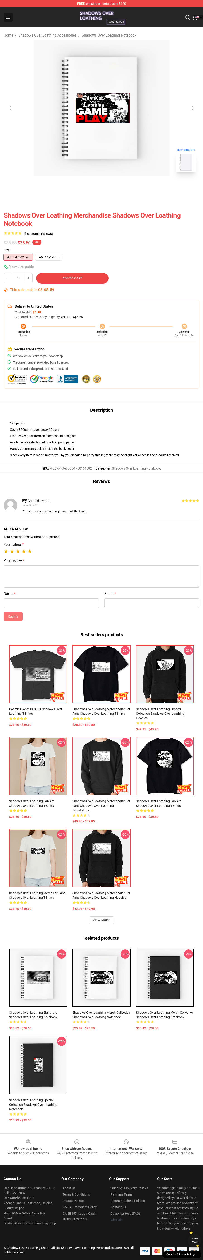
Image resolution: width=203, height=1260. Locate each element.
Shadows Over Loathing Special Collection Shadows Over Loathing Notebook (33, 1104)
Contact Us (118, 1207)
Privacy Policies (73, 1201)
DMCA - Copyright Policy (80, 1207)
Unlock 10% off (194, 1240)
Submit (13, 616)
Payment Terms (121, 1194)
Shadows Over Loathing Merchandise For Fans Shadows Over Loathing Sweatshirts (101, 805)
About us (69, 1188)
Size (7, 250)
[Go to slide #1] (90, 186)
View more (101, 920)
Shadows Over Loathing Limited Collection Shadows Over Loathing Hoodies (160, 713)
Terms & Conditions (76, 1194)
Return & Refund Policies (127, 1201)
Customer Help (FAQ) (125, 1213)
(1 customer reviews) (38, 233)
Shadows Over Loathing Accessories (47, 35)
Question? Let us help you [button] (182, 1254)
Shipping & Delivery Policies (129, 1188)
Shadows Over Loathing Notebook (109, 35)
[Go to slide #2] (113, 186)
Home (8, 35)
